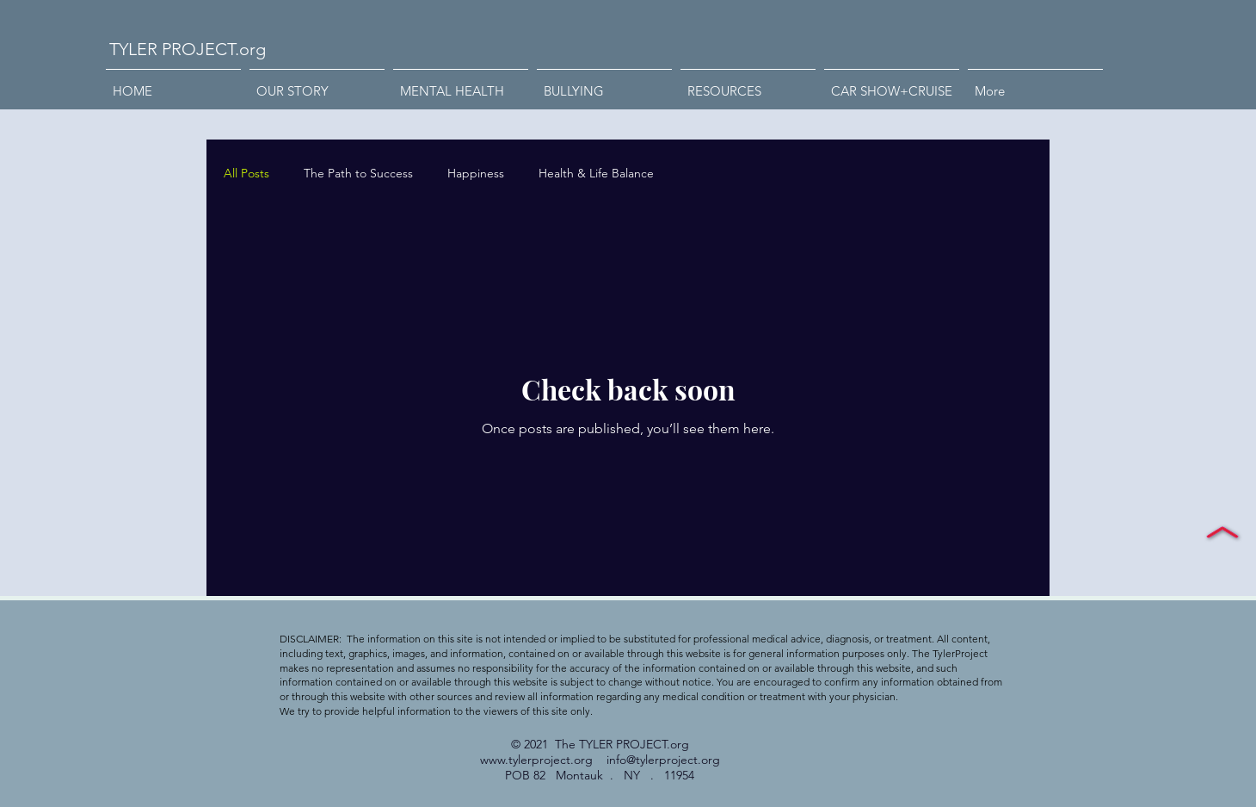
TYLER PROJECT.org (187, 49)
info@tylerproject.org (663, 759)
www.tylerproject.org (536, 759)
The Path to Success (358, 173)
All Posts (246, 173)
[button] (604, 83)
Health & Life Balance (596, 173)
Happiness (475, 173)
